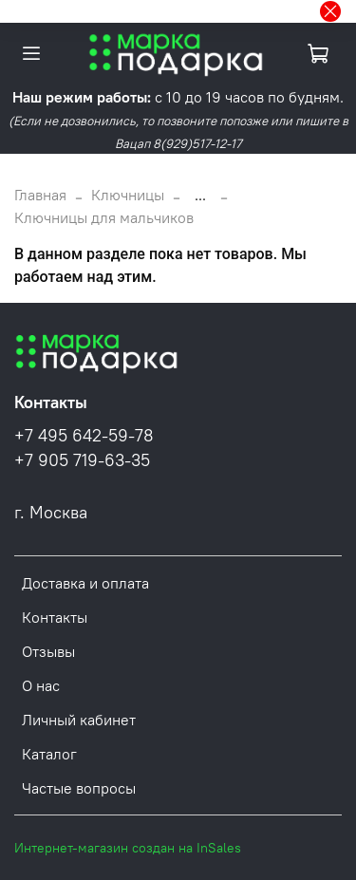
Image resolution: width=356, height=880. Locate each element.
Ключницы (127, 194)
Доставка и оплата (85, 582)
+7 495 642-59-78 (84, 435)
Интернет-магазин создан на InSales (127, 847)
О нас (41, 685)
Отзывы (48, 651)
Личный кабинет (79, 719)
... (200, 194)
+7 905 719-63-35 (82, 460)
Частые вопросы (79, 787)
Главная (40, 194)
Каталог (49, 753)
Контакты (54, 617)
